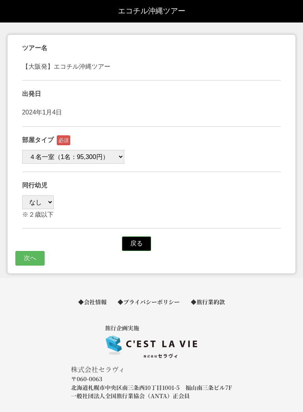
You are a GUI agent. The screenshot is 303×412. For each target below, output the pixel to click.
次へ (30, 258)
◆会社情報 (92, 302)
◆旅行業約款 (208, 302)
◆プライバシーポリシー (149, 302)
